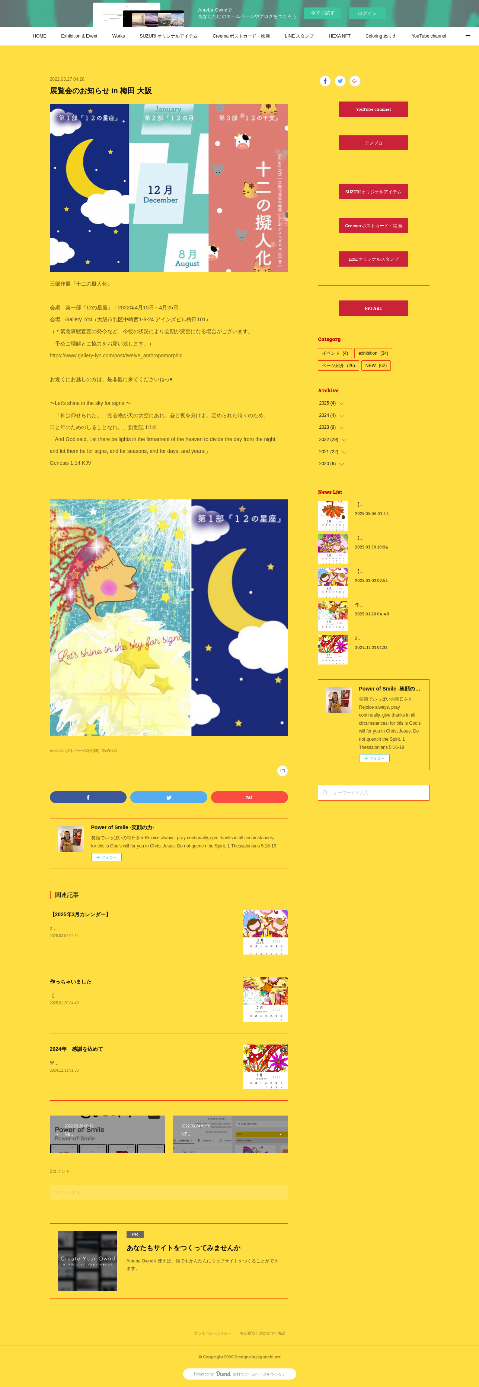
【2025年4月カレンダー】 (381, 538)
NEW (376, 365)
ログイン (367, 13)
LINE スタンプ (299, 36)
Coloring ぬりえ (381, 36)
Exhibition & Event (79, 36)
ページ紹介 (338, 365)
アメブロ (374, 143)
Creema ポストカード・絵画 (241, 36)
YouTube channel (429, 36)
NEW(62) (109, 751)
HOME (39, 36)
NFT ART (373, 308)
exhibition (373, 353)
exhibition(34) (61, 751)
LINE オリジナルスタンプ (374, 259)
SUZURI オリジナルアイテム (169, 36)
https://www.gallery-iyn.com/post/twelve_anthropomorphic (116, 355)
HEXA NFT (340, 36)
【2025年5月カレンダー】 (381, 504)
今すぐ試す (323, 13)
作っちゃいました (71, 982)
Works (118, 36)
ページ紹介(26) (86, 751)
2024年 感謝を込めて (76, 1049)
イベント (335, 353)
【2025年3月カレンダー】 (80, 914)
